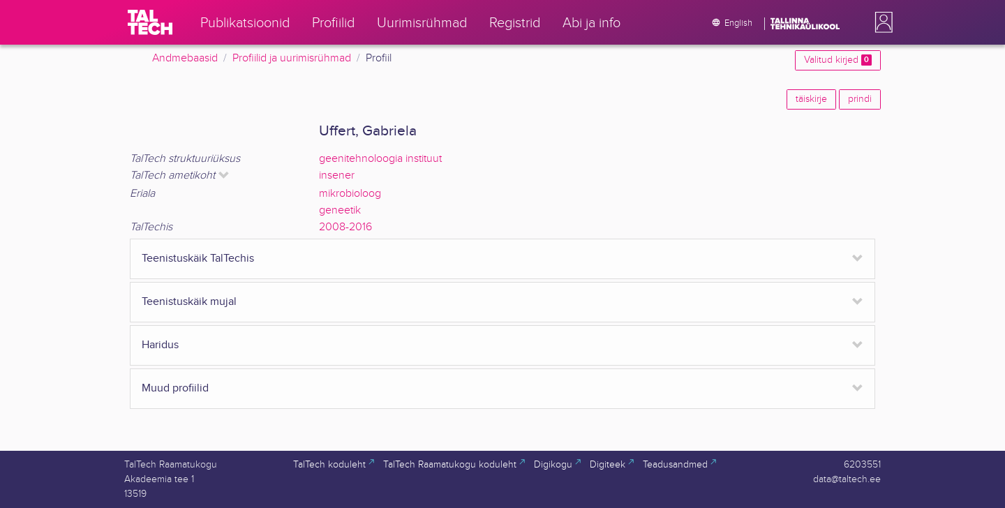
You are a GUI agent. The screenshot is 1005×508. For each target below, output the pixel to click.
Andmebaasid (185, 58)
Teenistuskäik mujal (189, 301)
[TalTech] (150, 22)
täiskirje (811, 99)
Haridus (160, 345)
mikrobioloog (350, 193)
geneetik (340, 210)
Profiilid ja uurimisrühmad (291, 58)
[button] (881, 22)
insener (337, 175)
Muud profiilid (175, 388)
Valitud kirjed (838, 60)
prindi (860, 99)
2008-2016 (345, 227)
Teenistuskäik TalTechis (198, 258)
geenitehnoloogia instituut (380, 158)
